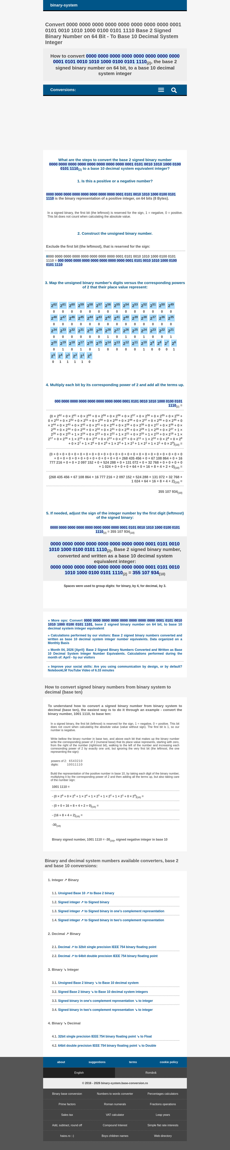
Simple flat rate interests (163, 1125)
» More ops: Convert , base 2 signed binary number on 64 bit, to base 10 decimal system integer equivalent (115, 624)
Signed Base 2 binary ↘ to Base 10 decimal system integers (103, 992)
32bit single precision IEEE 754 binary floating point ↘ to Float (105, 1036)
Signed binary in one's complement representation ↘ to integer (105, 1001)
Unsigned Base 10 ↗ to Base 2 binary (86, 893)
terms (133, 1062)
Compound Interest (115, 1125)
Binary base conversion (67, 1093)
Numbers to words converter (115, 1093)
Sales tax (67, 1114)
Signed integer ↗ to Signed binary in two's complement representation (111, 920)
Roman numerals (115, 1104)
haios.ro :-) (67, 1135)
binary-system (64, 5)
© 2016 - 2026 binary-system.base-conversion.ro (115, 1083)
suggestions (97, 1062)
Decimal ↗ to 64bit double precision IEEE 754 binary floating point (108, 956)
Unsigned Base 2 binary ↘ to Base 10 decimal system (98, 983)
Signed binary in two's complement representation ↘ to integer (105, 1010)
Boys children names (115, 1135)
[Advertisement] (115, 123)
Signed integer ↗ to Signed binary (83, 902)
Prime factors (67, 1104)
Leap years (163, 1114)
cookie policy (169, 1062)
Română (151, 1072)
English (79, 1072)
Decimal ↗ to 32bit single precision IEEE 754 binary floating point (107, 947)
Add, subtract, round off (67, 1125)
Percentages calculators (163, 1093)
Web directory (163, 1135)
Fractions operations (163, 1104)
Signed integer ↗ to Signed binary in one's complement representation (111, 911)
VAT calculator (115, 1114)
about (61, 1062)
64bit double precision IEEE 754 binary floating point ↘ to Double (107, 1045)
